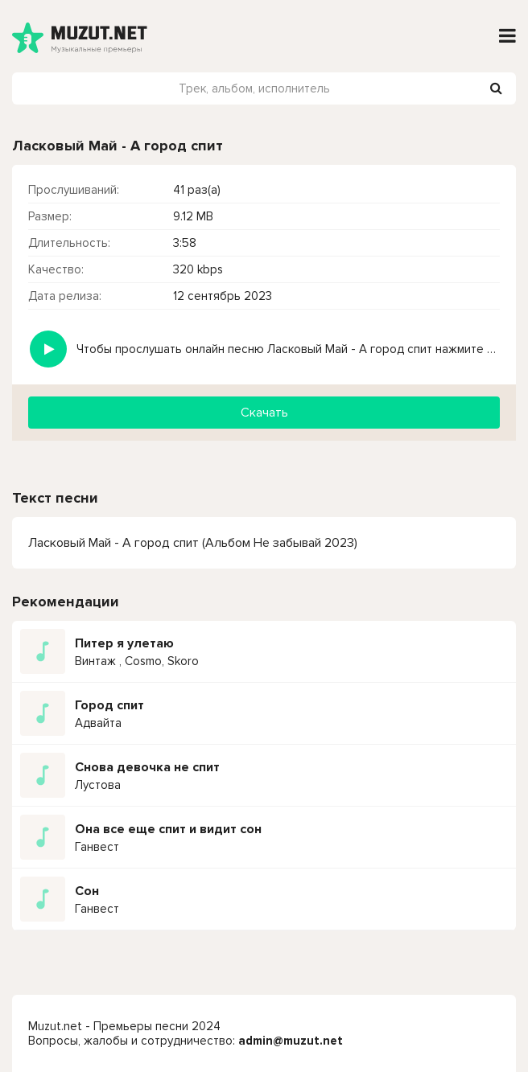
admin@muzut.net (290, 1040)
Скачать (264, 413)
